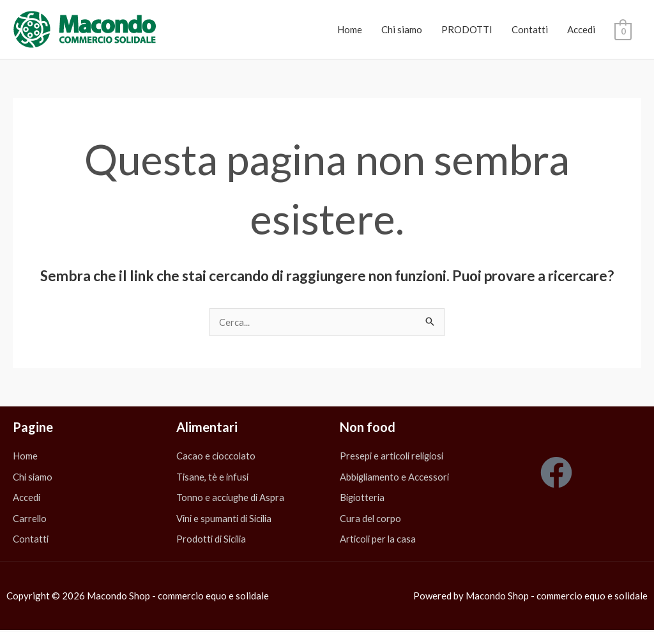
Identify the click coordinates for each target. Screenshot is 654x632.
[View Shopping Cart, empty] (623, 30)
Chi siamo (401, 29)
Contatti (530, 29)
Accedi (581, 29)
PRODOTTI (466, 29)
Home (349, 29)
